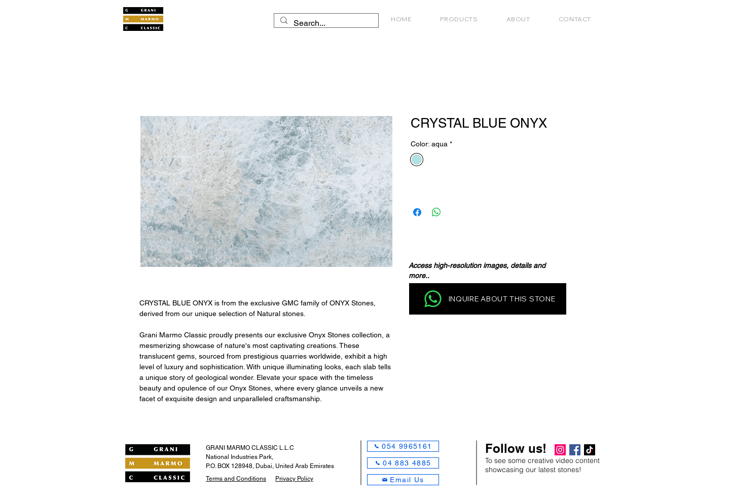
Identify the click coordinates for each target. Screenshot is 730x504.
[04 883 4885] (403, 463)
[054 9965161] (403, 446)
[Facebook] (574, 449)
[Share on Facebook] (417, 212)
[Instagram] (560, 449)
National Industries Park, (239, 456)
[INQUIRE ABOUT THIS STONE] (487, 299)
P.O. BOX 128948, (231, 466)
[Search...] (325, 23)
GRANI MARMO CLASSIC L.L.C (250, 447)
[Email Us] (403, 479)
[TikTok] (589, 449)
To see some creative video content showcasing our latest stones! (542, 465)
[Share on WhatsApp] (436, 212)
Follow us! (515, 448)
